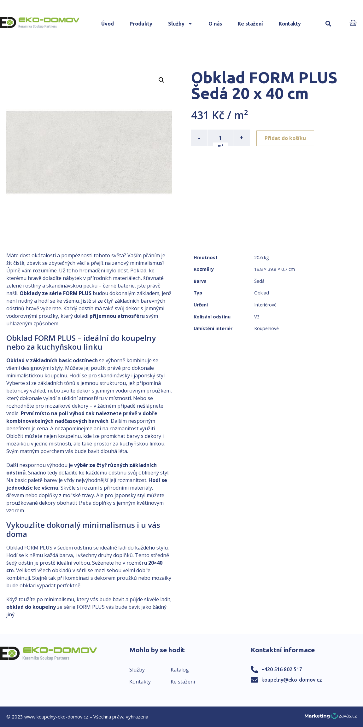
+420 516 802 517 (281, 669)
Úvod (107, 23)
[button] (328, 24)
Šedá (259, 281)
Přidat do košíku (286, 137)
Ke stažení (250, 23)
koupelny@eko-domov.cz (291, 680)
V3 (257, 317)
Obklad (261, 293)
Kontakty (290, 23)
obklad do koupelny (31, 606)
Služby (180, 23)
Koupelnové (266, 328)
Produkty (141, 23)
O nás (215, 23)
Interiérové (265, 305)
